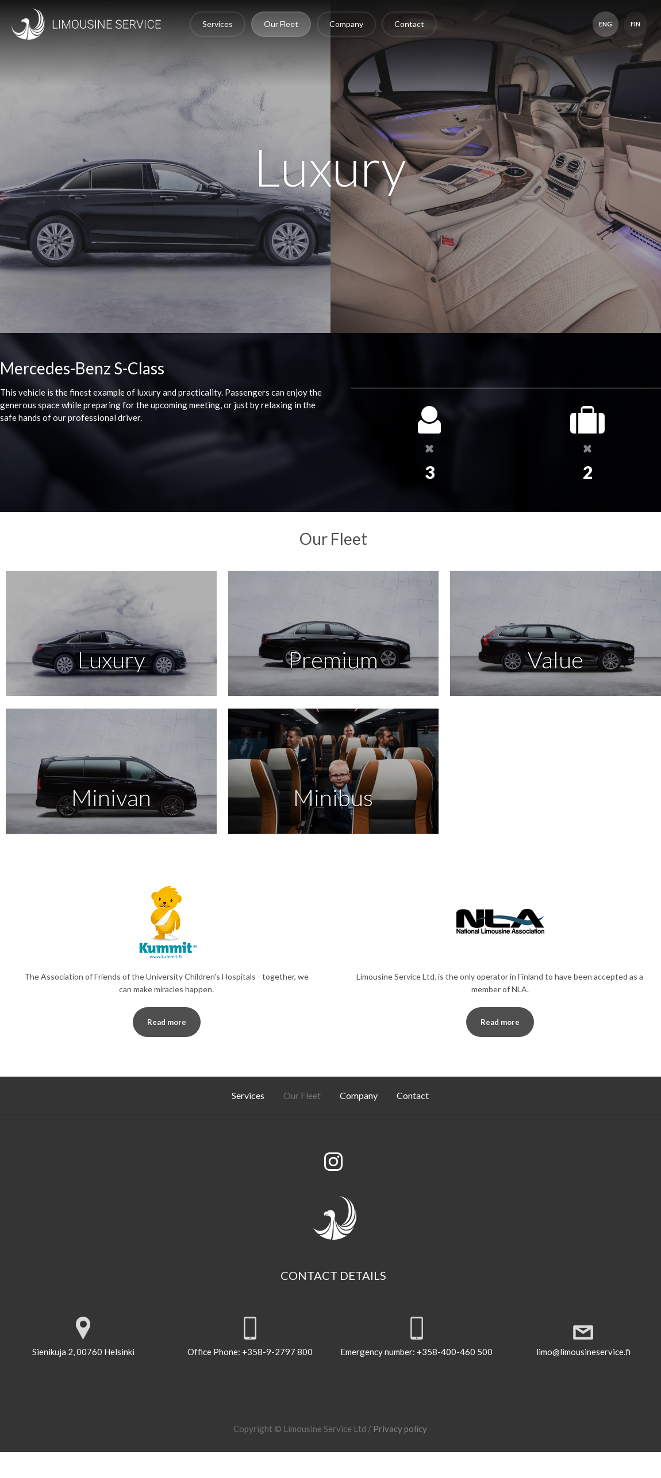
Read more (166, 1022)
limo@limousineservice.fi (583, 1352)
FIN (635, 24)
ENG (605, 24)
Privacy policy (400, 1428)
